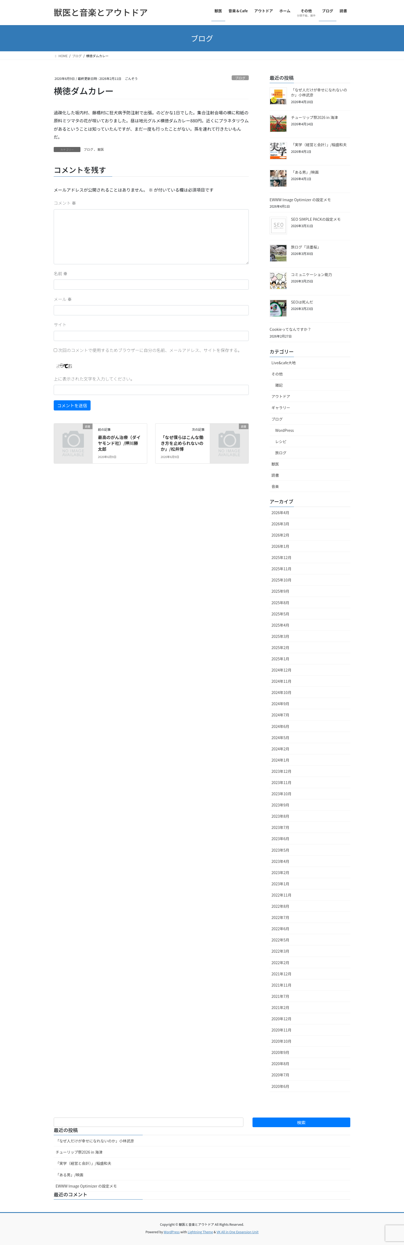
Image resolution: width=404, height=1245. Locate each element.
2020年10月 (281, 1041)
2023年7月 (280, 827)
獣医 (101, 149)
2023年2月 (280, 872)
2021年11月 (281, 985)
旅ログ (280, 452)
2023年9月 (280, 805)
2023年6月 (280, 838)
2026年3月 (280, 523)
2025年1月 (280, 658)
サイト (60, 324)
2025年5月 (280, 613)
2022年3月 (280, 951)
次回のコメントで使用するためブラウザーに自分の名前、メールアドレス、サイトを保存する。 (150, 350)
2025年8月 (280, 602)
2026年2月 (280, 535)
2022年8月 (280, 906)
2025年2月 (280, 647)
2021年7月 (280, 996)
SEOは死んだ (302, 302)
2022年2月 (280, 962)
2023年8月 (280, 816)
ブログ (240, 77)
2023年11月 (281, 782)
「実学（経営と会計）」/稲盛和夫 (319, 144)
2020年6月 (280, 1086)
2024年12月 (281, 670)
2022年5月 (280, 940)
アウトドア (280, 396)
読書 (275, 475)
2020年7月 (280, 1074)
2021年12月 (281, 973)
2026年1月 (280, 546)
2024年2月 (280, 748)
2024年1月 (280, 760)
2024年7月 (280, 714)
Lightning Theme (200, 1232)
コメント (65, 203)
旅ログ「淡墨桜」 (306, 247)
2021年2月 (280, 1007)
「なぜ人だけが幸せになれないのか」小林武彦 (319, 92)
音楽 (275, 486)
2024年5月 (280, 737)
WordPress (284, 430)
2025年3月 (280, 636)
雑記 (279, 385)
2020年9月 (280, 1052)
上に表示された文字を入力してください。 (94, 378)
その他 (277, 374)
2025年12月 (281, 557)
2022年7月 (280, 917)
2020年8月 (280, 1063)
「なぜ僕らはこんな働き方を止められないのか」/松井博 (182, 443)
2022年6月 (280, 928)
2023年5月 (280, 850)
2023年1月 (280, 883)
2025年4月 (280, 625)
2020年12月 (281, 1018)
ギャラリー (280, 407)
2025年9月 (280, 591)
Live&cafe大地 (283, 362)
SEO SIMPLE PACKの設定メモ (316, 219)
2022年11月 (281, 895)
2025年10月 (281, 580)
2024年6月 (280, 726)
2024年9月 (280, 703)
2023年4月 (280, 861)
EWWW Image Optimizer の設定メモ (300, 199)
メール (63, 299)
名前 (61, 273)
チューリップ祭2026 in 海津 (314, 117)
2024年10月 (281, 692)
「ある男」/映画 (305, 172)
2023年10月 (281, 793)
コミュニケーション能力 (311, 274)
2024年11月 (281, 681)
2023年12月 (281, 771)
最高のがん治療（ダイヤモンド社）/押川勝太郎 (119, 443)
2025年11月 (281, 568)
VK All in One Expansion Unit (238, 1232)
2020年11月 (281, 1030)
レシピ (280, 441)
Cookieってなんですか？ (290, 329)
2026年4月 (280, 512)
